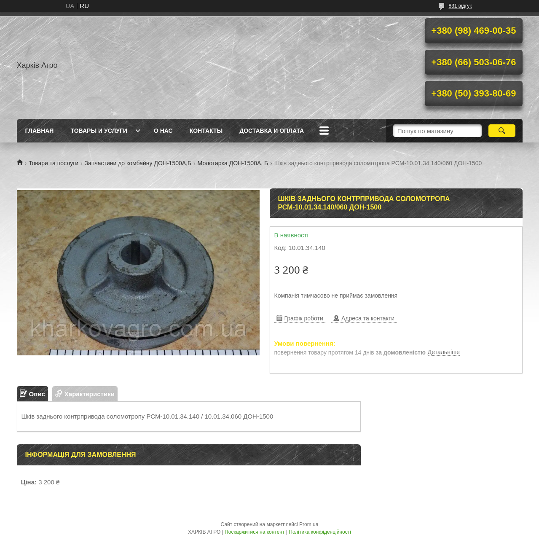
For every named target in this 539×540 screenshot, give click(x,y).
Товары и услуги (98, 130)
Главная (39, 130)
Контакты (206, 130)
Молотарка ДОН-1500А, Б (233, 163)
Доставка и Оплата (271, 130)
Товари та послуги (53, 163)
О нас (163, 130)
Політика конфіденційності (320, 532)
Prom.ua (308, 524)
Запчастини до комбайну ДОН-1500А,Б (138, 163)
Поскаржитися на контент (254, 532)
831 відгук (460, 6)
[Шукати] (502, 130)
